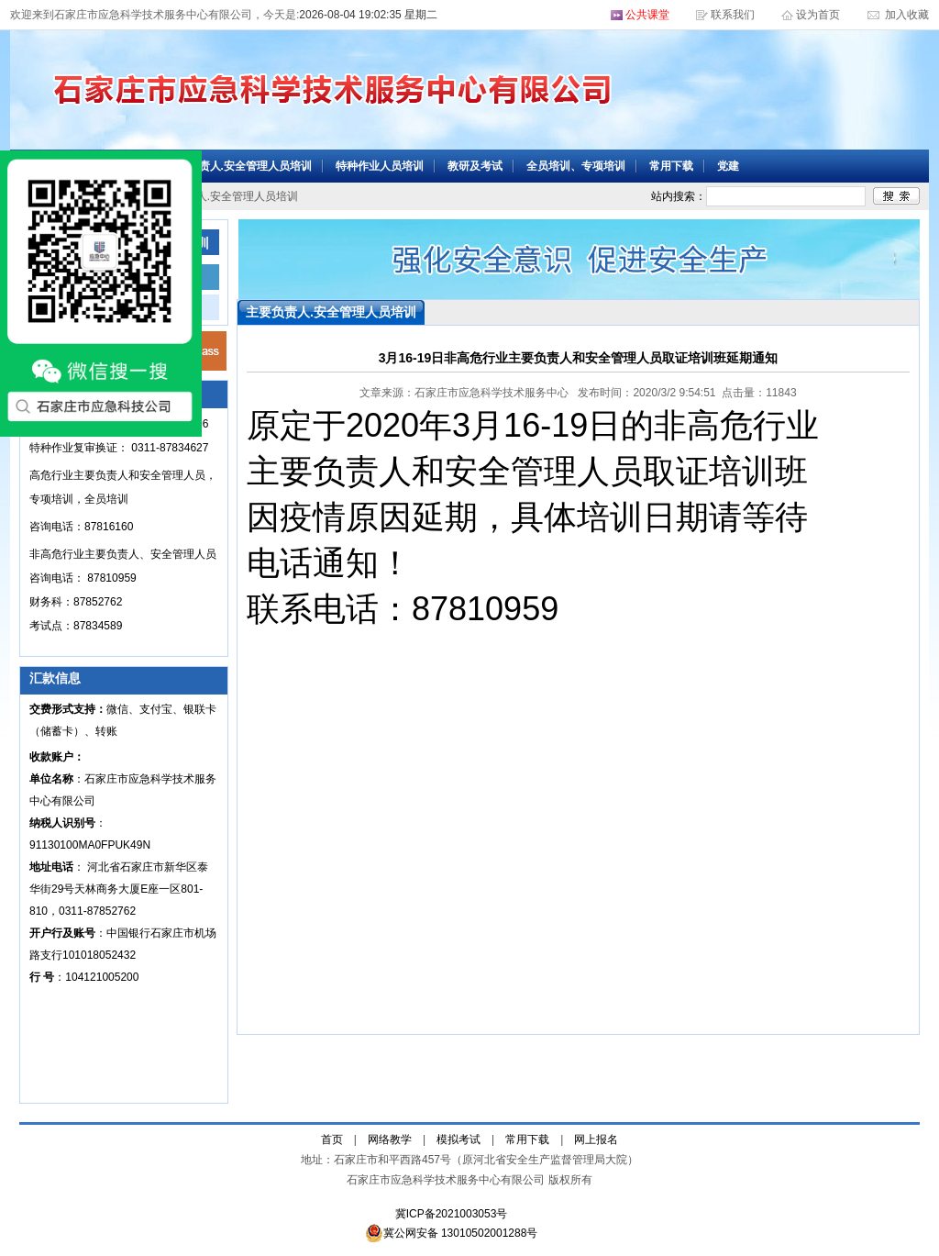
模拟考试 (458, 1139)
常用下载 (671, 166)
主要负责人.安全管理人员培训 (239, 166)
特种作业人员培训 (380, 166)
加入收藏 (905, 14)
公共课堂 (647, 14)
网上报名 (596, 1139)
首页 (332, 1139)
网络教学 (390, 1139)
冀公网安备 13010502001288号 (451, 1233)
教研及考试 (475, 166)
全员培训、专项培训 (575, 166)
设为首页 (819, 14)
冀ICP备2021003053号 (451, 1213)
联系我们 (733, 14)
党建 (728, 166)
